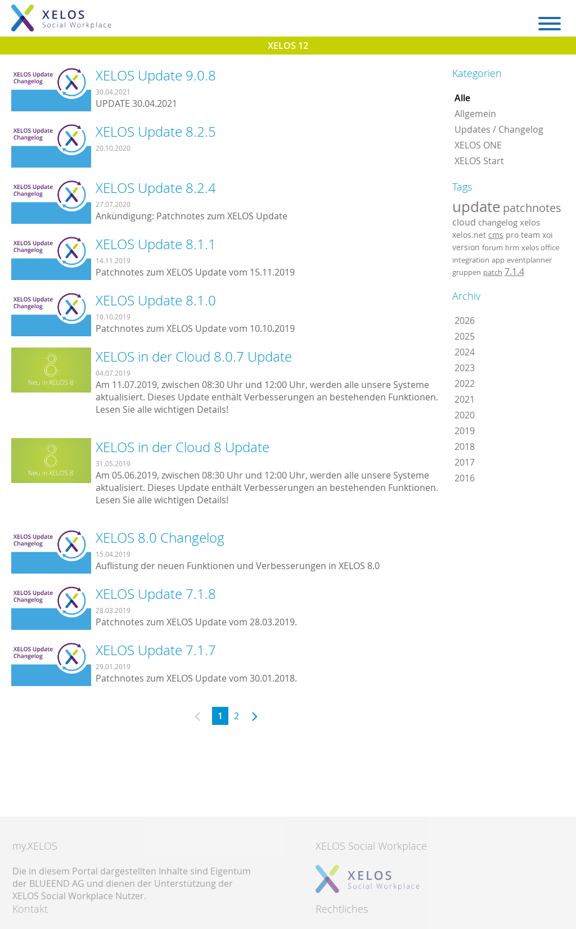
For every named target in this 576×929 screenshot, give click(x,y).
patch (492, 272)
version (466, 247)
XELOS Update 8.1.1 (156, 244)
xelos (530, 222)
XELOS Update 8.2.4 (156, 188)
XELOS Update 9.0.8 (156, 75)
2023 (464, 368)
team (530, 234)
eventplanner (529, 260)
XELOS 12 (288, 45)
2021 (464, 399)
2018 (464, 446)
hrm (512, 247)
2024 (464, 352)
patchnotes (532, 207)
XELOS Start (479, 161)
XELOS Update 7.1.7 (156, 650)
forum (492, 247)
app (498, 260)
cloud (464, 222)
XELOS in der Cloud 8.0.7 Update (194, 357)
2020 (464, 415)
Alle (462, 98)
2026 (464, 320)
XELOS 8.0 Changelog (160, 538)
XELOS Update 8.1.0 (156, 300)
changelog (498, 222)
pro (512, 234)
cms (495, 234)
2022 (464, 383)
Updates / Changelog (498, 129)
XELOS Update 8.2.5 (156, 132)
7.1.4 (514, 271)
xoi (547, 234)
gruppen (466, 272)
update (476, 206)
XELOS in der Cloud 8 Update (182, 447)
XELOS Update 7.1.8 (156, 594)
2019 (464, 431)
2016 (464, 478)
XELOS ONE (478, 145)
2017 (464, 462)
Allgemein (475, 113)
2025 (464, 336)
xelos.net (469, 234)
